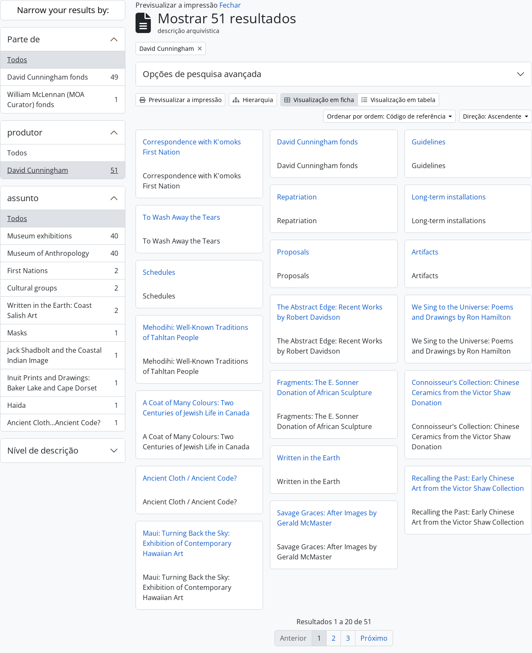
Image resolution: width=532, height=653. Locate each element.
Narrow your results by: (63, 10)
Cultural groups (62, 290)
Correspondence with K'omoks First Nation (192, 147)
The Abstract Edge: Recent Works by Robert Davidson (329, 312)
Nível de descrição (42, 450)
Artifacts (425, 252)
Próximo (374, 638)
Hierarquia (253, 100)
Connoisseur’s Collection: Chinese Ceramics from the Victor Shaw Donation (465, 392)
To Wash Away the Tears (181, 217)
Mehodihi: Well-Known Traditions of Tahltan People (195, 332)
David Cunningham (62, 172)
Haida (62, 407)
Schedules (159, 272)
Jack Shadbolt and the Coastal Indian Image (62, 355)
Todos (17, 59)
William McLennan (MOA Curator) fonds (62, 99)
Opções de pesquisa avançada (202, 74)
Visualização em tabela (398, 100)
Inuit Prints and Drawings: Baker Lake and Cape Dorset (62, 383)
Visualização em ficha (319, 100)
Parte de (23, 39)
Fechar (230, 5)
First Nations (62, 272)
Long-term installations (449, 197)
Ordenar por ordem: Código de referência (387, 116)
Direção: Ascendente (493, 116)
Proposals (293, 252)
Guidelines (429, 142)
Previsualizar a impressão (180, 100)
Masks (62, 335)
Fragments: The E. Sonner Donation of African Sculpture (324, 387)
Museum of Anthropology (62, 255)
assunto (23, 198)
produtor (24, 132)
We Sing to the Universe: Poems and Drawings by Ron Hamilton (462, 312)
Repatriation (297, 197)
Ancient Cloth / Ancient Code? (190, 478)
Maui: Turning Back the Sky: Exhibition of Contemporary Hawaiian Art (187, 543)
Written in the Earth (308, 457)
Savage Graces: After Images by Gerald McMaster (327, 518)
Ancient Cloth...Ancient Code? (62, 424)
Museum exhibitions (62, 238)
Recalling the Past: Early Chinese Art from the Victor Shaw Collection (468, 483)
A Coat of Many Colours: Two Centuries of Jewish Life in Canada (196, 408)
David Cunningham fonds (62, 79)
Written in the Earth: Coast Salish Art (62, 310)
